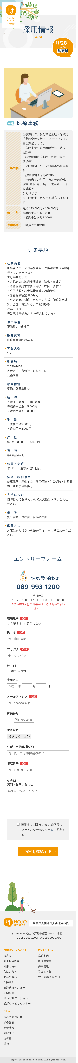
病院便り (9, 1033)
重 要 (7, 1043)
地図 (59, 933)
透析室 (7, 1038)
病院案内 (43, 955)
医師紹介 (9, 982)
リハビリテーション (16, 998)
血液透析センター (14, 987)
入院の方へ (10, 971)
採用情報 (43, 966)
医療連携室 (44, 961)
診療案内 (9, 955)
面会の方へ (10, 977)
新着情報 (9, 1027)
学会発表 (9, 1022)
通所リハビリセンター (17, 1003)
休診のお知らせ (13, 1017)
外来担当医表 (11, 961)
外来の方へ (10, 966)
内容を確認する (38, 852)
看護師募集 (44, 971)
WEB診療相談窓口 (49, 977)
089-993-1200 (38, 587)
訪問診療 (9, 992)
